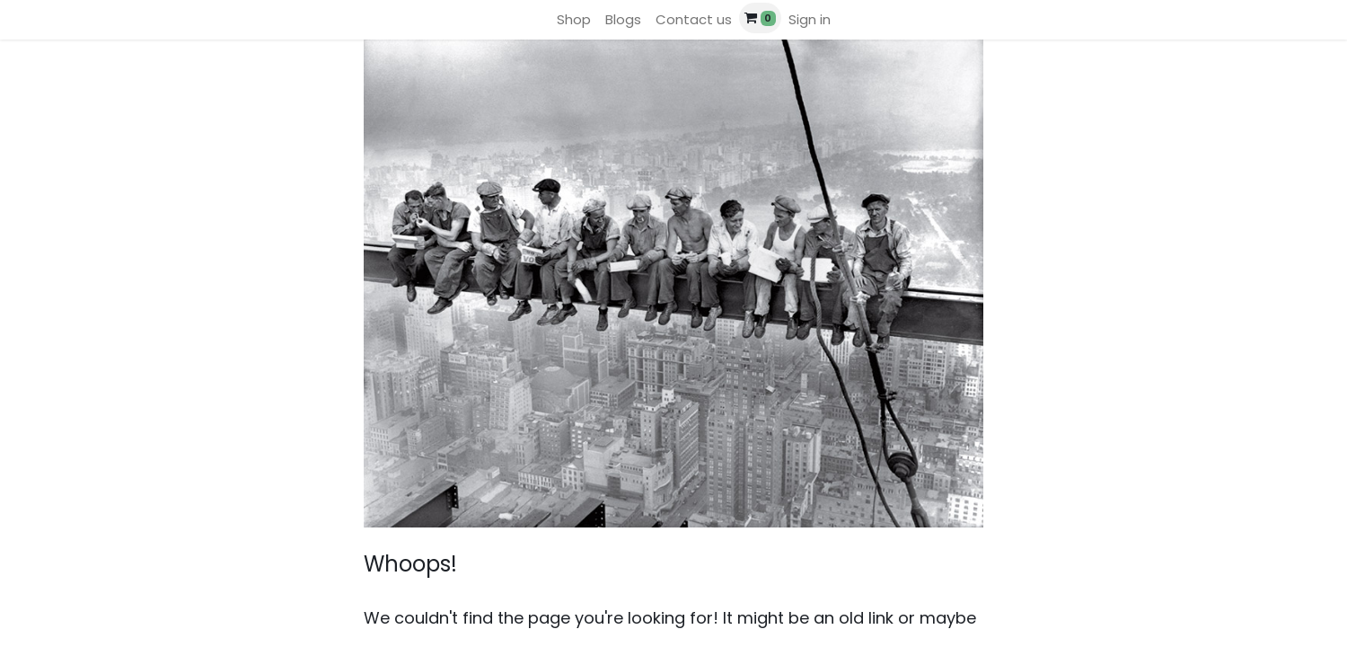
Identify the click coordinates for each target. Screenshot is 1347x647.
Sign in (809, 19)
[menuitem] (574, 20)
